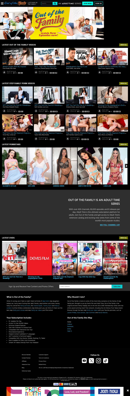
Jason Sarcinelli (80, 107)
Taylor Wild (38, 135)
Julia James (77, 68)
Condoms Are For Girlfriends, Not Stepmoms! (113, 66)
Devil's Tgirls (105, 110)
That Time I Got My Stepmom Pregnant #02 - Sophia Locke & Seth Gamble (92, 133)
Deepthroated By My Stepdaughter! (110, 277)
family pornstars (25, 305)
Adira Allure (101, 135)
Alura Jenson (81, 312)
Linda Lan (13, 135)
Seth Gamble (38, 107)
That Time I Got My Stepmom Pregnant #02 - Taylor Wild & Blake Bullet (60, 133)
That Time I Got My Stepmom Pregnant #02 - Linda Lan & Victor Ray (27, 133)
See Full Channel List (110, 225)
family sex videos (36, 310)
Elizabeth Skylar (14, 107)
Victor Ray (53, 68)
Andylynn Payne (113, 107)
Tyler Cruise (101, 68)
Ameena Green (70, 107)
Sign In (98, 3)
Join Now (88, 3)
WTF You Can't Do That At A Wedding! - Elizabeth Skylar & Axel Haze (27, 105)
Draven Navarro (103, 107)
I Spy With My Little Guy (86, 277)
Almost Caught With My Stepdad (14, 66)
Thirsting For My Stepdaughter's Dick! (35, 277)
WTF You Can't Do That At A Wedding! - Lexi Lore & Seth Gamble (57, 105)
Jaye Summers (90, 312)
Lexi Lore (37, 68)
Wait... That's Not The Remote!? (45, 66)
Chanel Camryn (45, 68)
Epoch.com (32, 379)
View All (123, 45)
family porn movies (19, 310)
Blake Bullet (45, 135)
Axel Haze (6, 107)
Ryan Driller (69, 68)
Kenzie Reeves (102, 312)
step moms (45, 301)
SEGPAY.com (84, 379)
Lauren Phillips (71, 312)
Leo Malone (109, 135)
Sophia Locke (110, 68)
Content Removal (65, 380)
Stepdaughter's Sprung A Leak (76, 66)
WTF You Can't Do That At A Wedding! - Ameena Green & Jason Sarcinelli (92, 105)
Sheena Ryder (38, 305)
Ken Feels (13, 68)
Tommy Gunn (47, 305)
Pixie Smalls (6, 68)
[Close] (128, 390)
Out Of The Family (11, 71)
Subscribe (117, 286)
